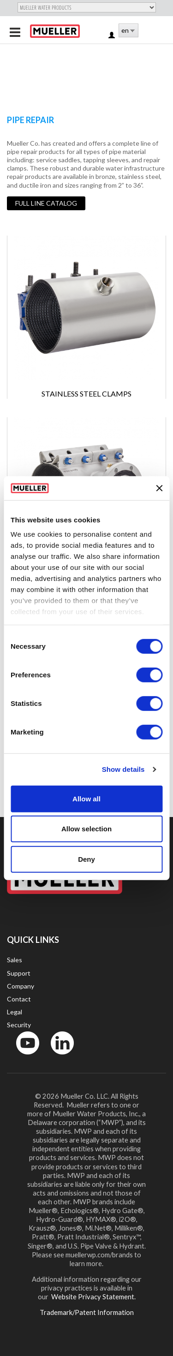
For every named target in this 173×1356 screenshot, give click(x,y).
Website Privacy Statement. (93, 1296)
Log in (112, 36)
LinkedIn (58, 1056)
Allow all (86, 799)
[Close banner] (159, 488)
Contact (19, 999)
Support (18, 973)
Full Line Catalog (46, 203)
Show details (123, 769)
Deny (86, 859)
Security (19, 1025)
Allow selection (86, 829)
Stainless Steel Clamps (86, 393)
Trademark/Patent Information (87, 1312)
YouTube (22, 1056)
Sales (14, 960)
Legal (14, 1012)
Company (20, 986)
